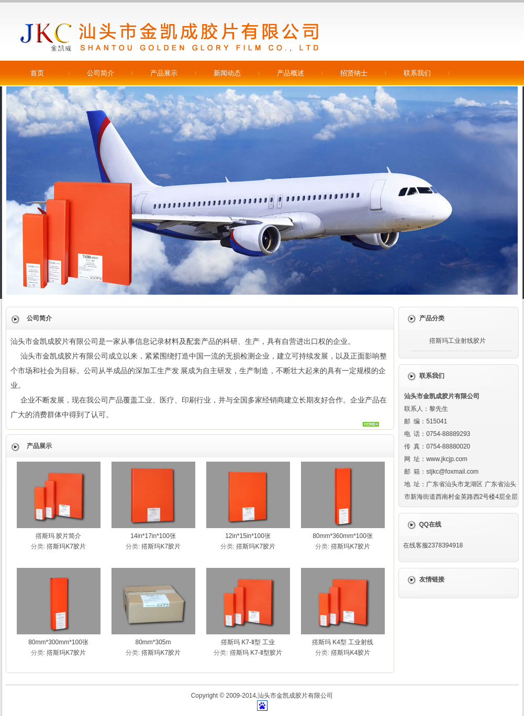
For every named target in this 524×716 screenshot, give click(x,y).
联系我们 (417, 73)
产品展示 (163, 73)
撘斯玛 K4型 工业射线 (342, 642)
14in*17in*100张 (153, 536)
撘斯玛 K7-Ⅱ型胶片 (256, 652)
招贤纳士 (353, 73)
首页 (37, 73)
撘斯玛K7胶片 (66, 546)
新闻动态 (227, 73)
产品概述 (290, 73)
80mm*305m (153, 642)
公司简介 (100, 73)
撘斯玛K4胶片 (350, 652)
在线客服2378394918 (433, 545)
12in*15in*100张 (248, 536)
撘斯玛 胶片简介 (58, 536)
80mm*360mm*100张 (343, 536)
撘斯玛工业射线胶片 (457, 340)
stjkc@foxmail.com (452, 471)
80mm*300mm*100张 (58, 642)
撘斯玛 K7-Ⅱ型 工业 (248, 642)
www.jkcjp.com (446, 459)
